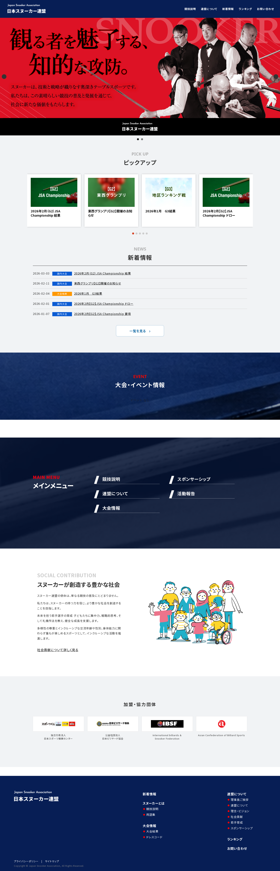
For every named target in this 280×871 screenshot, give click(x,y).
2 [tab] (142, 139)
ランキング (245, 9)
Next (276, 76)
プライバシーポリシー (26, 861)
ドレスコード (154, 837)
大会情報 (149, 825)
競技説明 (190, 9)
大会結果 (152, 831)
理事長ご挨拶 (240, 799)
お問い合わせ (265, 9)
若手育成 (237, 822)
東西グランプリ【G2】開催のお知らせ (110, 213)
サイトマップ (52, 861)
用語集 (150, 814)
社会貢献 (237, 817)
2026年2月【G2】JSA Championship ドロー (219, 213)
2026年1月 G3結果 (160, 211)
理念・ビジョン (240, 811)
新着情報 (228, 9)
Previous (4, 76)
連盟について (209, 9)
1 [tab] (138, 139)
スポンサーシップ (242, 828)
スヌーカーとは (154, 803)
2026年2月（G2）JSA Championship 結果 (45, 213)
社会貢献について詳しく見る (57, 649)
